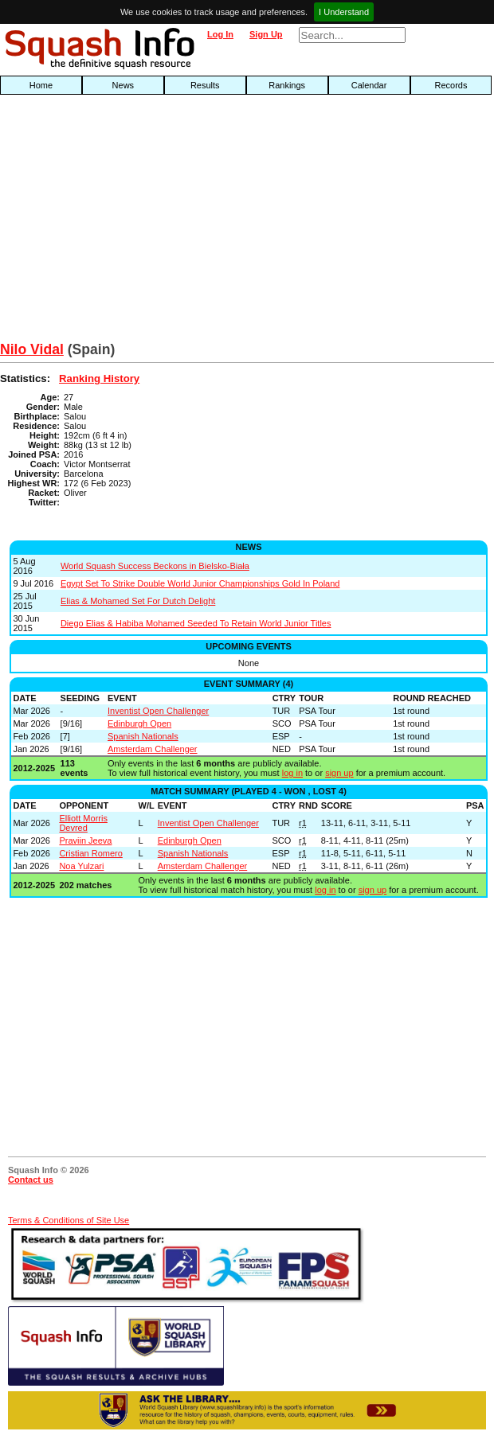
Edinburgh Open (139, 723)
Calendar (369, 85)
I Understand (344, 12)
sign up (339, 773)
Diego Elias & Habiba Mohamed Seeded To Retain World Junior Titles (196, 623)
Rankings (287, 85)
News (123, 85)
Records (451, 85)
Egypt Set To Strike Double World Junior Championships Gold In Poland (200, 583)
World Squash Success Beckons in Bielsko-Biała (155, 566)
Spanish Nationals (143, 736)
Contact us (30, 1179)
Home (41, 85)
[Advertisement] (158, 222)
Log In (220, 34)
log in (292, 773)
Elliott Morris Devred (83, 823)
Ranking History (99, 378)
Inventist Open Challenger (158, 711)
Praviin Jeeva (85, 840)
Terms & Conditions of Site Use (68, 1220)
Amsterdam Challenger (153, 749)
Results (205, 85)
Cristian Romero (90, 853)
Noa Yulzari (81, 866)
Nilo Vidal (32, 349)
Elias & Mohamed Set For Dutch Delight (138, 601)
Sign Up (266, 34)
